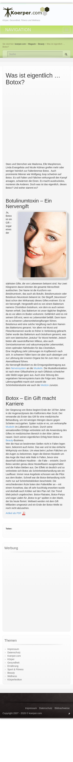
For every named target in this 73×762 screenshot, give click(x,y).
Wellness (12, 676)
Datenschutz (14, 652)
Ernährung (12, 666)
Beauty (9, 440)
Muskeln (38, 368)
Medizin (45, 385)
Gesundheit (13, 662)
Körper (10, 659)
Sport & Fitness (15, 669)
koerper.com (20, 44)
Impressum (13, 649)
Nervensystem (18, 368)
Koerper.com (14, 655)
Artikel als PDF (16, 513)
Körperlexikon (14, 679)
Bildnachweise (62, 708)
